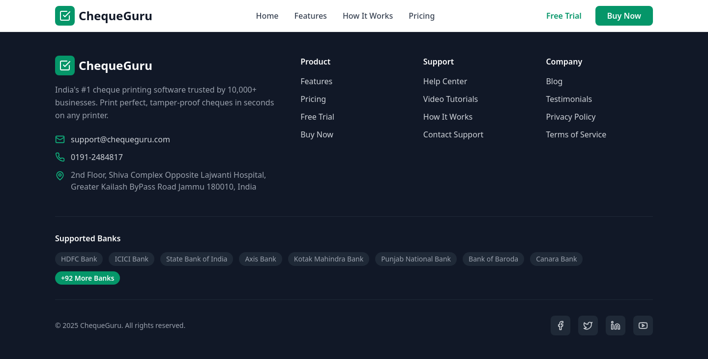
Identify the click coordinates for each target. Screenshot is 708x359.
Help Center (445, 81)
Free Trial (564, 15)
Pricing (422, 15)
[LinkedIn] (615, 325)
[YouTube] (643, 325)
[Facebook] (560, 325)
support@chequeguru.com (120, 139)
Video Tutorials (450, 99)
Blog (554, 81)
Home (267, 15)
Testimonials (569, 99)
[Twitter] (588, 325)
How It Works (368, 15)
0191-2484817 (97, 157)
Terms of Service (576, 134)
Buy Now (624, 15)
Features (311, 15)
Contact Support (453, 134)
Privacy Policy (570, 116)
